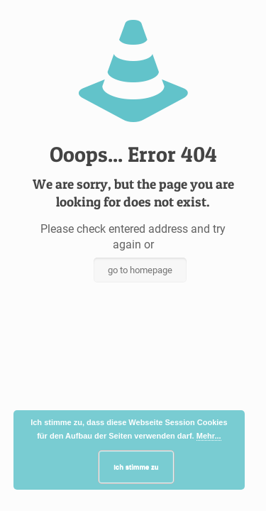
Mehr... (208, 436)
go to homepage (140, 270)
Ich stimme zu (135, 467)
